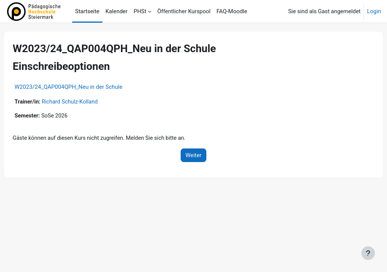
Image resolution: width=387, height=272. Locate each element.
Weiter (193, 155)
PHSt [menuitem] (140, 11)
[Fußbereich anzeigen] (368, 253)
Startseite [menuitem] (87, 11)
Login (374, 11)
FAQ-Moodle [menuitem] (232, 11)
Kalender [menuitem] (116, 11)
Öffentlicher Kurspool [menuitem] (184, 11)
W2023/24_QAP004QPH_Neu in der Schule (82, 86)
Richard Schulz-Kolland (85, 102)
